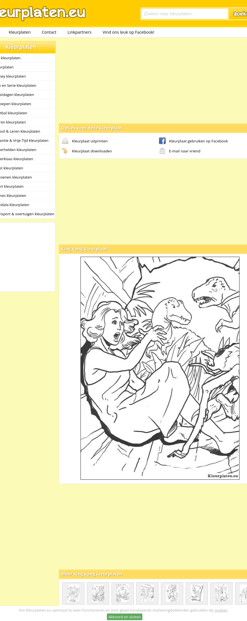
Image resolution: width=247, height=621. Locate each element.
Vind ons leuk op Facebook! (128, 32)
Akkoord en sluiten (125, 616)
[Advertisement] (144, 80)
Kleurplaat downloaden (87, 151)
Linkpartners (79, 32)
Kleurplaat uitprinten (85, 141)
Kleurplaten (20, 32)
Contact (49, 32)
